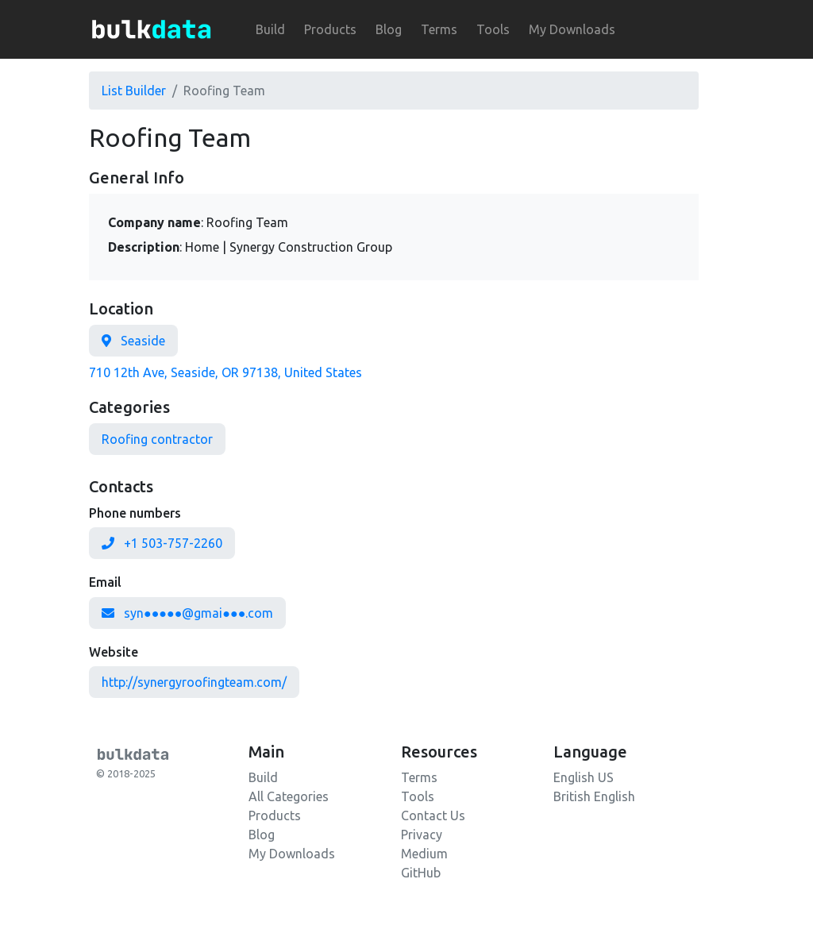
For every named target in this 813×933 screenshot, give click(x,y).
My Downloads (572, 29)
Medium (424, 853)
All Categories (289, 796)
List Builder (134, 90)
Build (270, 29)
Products (330, 29)
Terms (439, 29)
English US (583, 777)
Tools (493, 29)
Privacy (421, 834)
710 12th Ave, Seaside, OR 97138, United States (225, 372)
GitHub (421, 873)
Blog (389, 29)
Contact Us (433, 815)
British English (594, 796)
